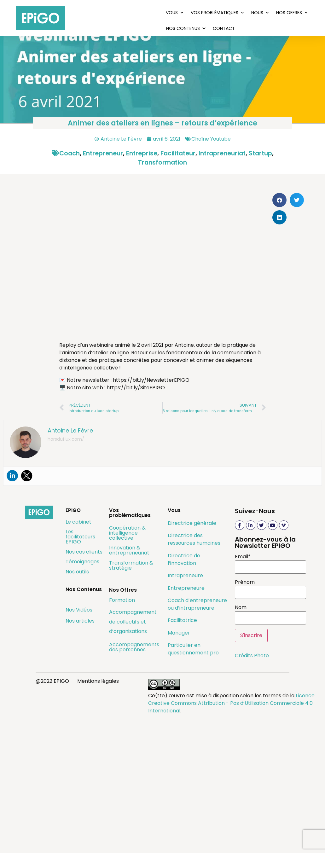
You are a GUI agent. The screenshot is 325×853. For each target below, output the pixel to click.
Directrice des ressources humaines (194, 539)
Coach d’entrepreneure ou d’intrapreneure (197, 604)
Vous (175, 12)
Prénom (245, 582)
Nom (241, 607)
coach (69, 153)
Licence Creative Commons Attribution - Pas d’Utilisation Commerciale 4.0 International (231, 703)
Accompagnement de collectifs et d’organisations (133, 621)
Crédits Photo (252, 655)
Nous (260, 12)
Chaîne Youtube (211, 138)
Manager (179, 632)
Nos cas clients (84, 551)
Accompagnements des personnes (134, 647)
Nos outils (77, 571)
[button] (279, 200)
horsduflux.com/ (66, 439)
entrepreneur (103, 153)
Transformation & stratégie (131, 565)
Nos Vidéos (79, 609)
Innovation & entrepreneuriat (129, 550)
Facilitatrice (182, 620)
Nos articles (80, 620)
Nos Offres (292, 12)
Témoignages (82, 561)
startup (260, 153)
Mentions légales (98, 681)
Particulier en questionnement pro (193, 648)
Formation (122, 600)
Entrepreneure (186, 588)
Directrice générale (192, 523)
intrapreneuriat (222, 153)
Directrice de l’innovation (184, 559)
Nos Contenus (186, 28)
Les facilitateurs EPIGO (80, 536)
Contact (224, 28)
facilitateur (177, 153)
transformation (162, 162)
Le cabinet (78, 521)
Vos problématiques (218, 12)
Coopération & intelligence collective (127, 533)
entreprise (141, 153)
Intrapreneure (185, 575)
